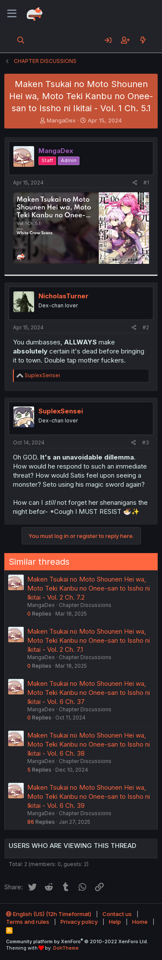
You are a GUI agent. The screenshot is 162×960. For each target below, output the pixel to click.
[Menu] (12, 14)
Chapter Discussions (85, 605)
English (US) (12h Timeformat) (48, 913)
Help (115, 921)
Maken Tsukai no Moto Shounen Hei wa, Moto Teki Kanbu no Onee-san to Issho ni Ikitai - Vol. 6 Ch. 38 (88, 744)
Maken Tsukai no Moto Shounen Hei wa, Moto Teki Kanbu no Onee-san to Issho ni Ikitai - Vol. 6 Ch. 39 (88, 796)
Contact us (117, 913)
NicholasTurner (63, 296)
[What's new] (143, 40)
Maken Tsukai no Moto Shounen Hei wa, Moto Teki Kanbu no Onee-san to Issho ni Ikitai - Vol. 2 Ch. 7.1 (88, 640)
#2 (146, 327)
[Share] (135, 183)
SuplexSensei (60, 411)
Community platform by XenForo (77, 941)
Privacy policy (79, 921)
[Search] (21, 40)
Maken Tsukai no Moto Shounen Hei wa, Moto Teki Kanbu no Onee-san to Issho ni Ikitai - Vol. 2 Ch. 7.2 (88, 588)
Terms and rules (27, 921)
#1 (146, 182)
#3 (145, 442)
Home (140, 921)
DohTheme (66, 948)
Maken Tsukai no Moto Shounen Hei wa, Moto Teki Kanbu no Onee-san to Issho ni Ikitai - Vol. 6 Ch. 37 (88, 692)
